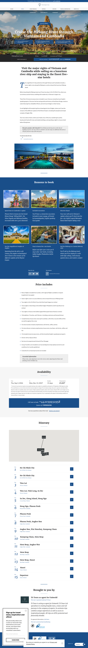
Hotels (44, 8)
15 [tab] (48, 167)
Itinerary (55, 12)
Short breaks (33, 8)
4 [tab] (29, 167)
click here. (46, 619)
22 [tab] (60, 167)
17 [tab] (51, 167)
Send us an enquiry (54, 411)
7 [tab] (34, 167)
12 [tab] (43, 167)
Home (11, 8)
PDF (21, 139)
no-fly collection (56, 1)
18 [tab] (53, 167)
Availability (44, 12)
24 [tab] (63, 167)
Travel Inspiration (65, 8)
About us (76, 8)
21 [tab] (58, 167)
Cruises (54, 8)
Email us (81, 644)
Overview (33, 12)
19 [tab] (55, 167)
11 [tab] (41, 167)
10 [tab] (39, 167)
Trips (22, 8)
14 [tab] (46, 167)
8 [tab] (36, 167)
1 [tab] (24, 167)
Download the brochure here (28, 139)
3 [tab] (27, 167)
